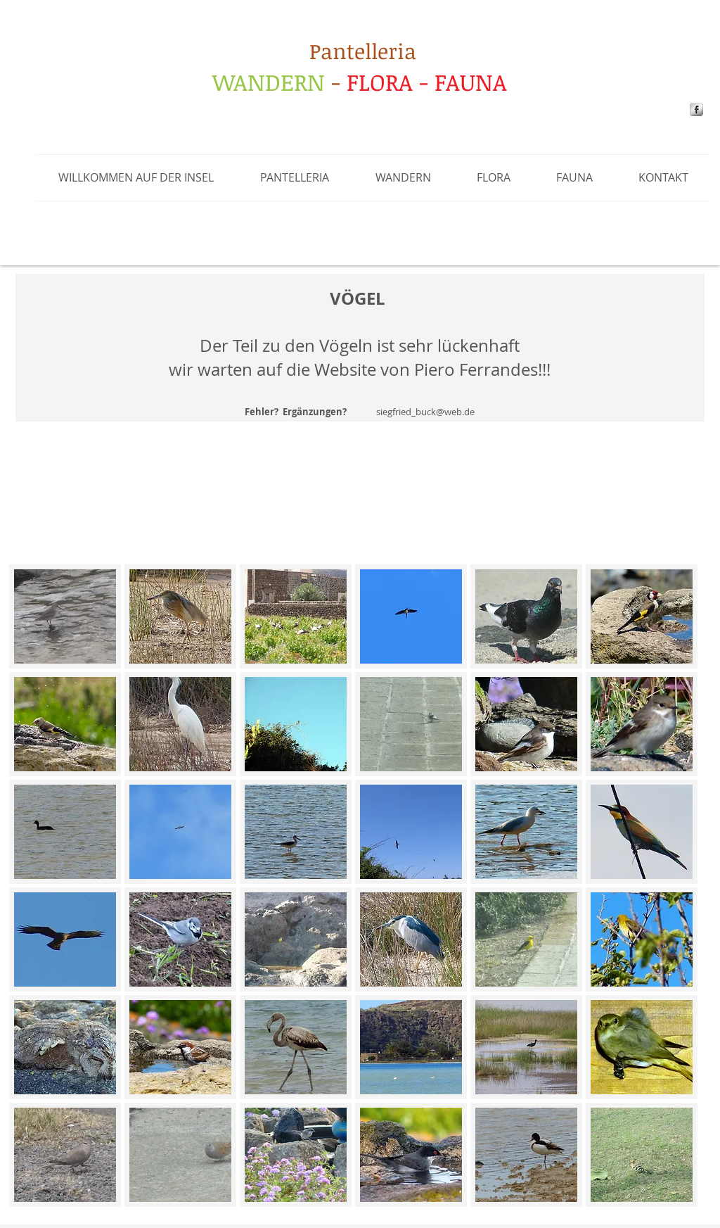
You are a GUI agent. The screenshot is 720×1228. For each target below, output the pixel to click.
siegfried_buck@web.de (425, 411)
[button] (294, 178)
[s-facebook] (696, 109)
